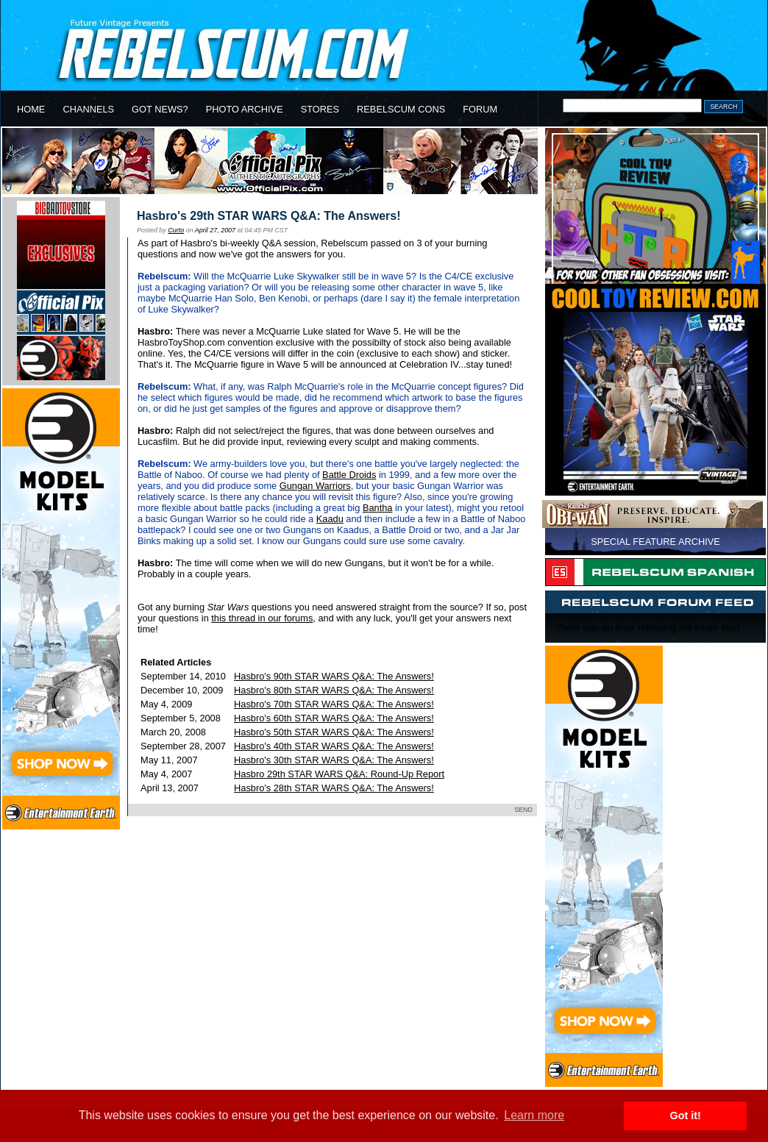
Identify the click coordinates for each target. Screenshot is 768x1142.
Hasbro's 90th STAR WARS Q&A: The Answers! (334, 676)
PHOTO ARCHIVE (244, 109)
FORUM (480, 109)
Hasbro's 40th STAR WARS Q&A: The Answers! (334, 746)
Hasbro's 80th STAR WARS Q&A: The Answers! (334, 690)
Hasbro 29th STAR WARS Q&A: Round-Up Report (339, 773)
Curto (176, 230)
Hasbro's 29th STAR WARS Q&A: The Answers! (269, 216)
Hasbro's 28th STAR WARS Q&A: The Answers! (334, 787)
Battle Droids (349, 474)
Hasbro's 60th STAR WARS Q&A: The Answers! (334, 718)
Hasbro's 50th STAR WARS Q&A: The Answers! (334, 732)
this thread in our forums (262, 618)
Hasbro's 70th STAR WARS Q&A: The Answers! (334, 704)
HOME (31, 109)
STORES (320, 109)
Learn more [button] (534, 1115)
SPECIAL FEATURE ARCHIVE (655, 541)
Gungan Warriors (315, 485)
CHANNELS (88, 109)
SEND (523, 809)
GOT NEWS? (160, 109)
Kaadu (330, 518)
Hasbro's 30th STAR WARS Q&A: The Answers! (334, 760)
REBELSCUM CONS (401, 109)
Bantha (378, 507)
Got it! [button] (685, 1115)
